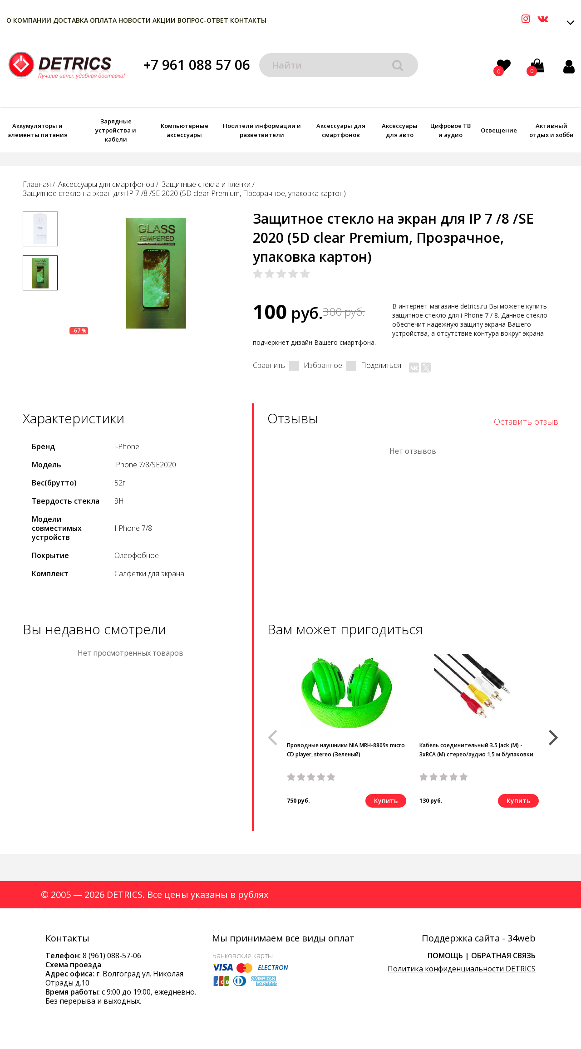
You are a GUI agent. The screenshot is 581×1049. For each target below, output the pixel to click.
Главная (37, 184)
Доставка (70, 20)
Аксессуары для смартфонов (340, 130)
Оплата (103, 20)
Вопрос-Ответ (202, 20)
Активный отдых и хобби (551, 130)
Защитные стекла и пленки (206, 184)
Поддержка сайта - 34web (479, 938)
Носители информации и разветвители (262, 130)
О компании (28, 20)
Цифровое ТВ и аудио (450, 130)
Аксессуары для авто (400, 130)
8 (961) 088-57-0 (110, 956)
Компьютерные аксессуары (184, 130)
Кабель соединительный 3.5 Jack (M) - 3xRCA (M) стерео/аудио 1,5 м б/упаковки (476, 749)
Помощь (445, 956)
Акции (164, 20)
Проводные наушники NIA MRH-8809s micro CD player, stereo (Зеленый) (346, 749)
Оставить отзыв (526, 421)
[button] (553, 733)
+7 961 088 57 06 (196, 64)
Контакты (248, 20)
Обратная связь (503, 956)
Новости (134, 20)
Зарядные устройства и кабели (115, 130)
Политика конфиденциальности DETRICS (462, 969)
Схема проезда (73, 965)
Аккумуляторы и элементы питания (38, 130)
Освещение (499, 130)
